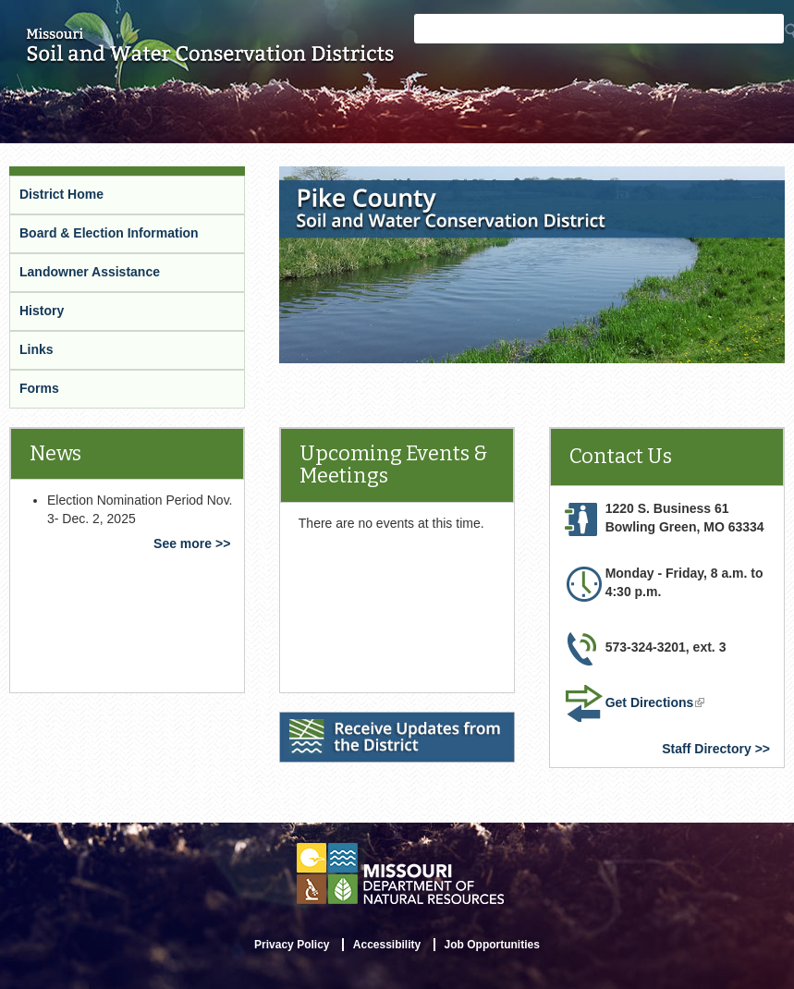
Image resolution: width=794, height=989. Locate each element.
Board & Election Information (109, 233)
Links (36, 349)
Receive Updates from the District (382, 720)
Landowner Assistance (89, 271)
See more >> (191, 543)
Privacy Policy (291, 944)
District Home (61, 194)
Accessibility (387, 944)
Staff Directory (706, 748)
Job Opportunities (492, 944)
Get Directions (655, 702)
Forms (39, 388)
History (41, 310)
